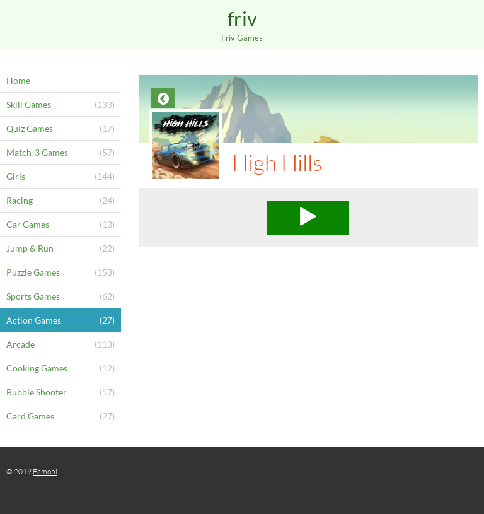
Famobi (45, 471)
